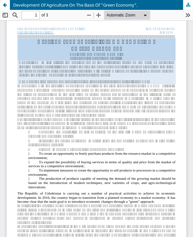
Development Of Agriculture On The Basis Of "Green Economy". (75, 5)
